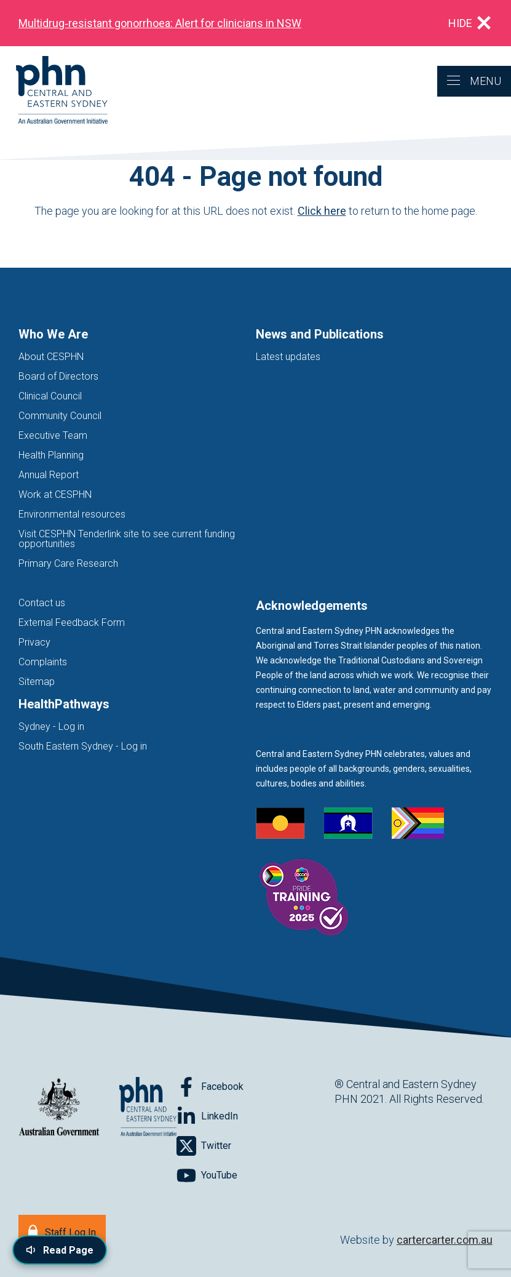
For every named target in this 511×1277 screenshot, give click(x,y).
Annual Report (48, 475)
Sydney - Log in (51, 726)
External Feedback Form (71, 622)
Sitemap (36, 681)
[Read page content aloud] (59, 1250)
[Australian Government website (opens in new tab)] (59, 1107)
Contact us (41, 603)
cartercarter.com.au (445, 1239)
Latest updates (288, 356)
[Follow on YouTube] (206, 1175)
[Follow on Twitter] (203, 1146)
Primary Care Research (68, 563)
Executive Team (52, 435)
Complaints (42, 662)
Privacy (34, 642)
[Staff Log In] (62, 1231)
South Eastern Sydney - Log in (82, 746)
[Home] (54, 91)
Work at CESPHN (55, 494)
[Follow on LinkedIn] (207, 1116)
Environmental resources (71, 514)
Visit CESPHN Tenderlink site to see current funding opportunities (126, 539)
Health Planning (51, 455)
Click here (322, 210)
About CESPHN (51, 356)
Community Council (59, 416)
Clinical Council (50, 396)
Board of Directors (58, 376)
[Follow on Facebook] (210, 1087)
